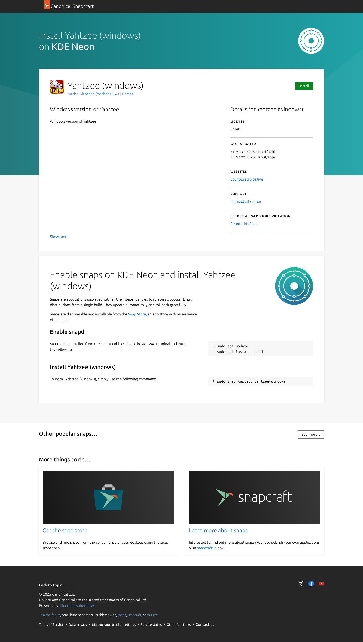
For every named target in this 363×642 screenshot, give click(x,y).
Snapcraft (134, 615)
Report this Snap (243, 224)
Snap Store (137, 314)
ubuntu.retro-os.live (246, 179)
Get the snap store (65, 530)
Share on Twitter (301, 583)
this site (152, 615)
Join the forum (49, 615)
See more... (311, 434)
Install (304, 86)
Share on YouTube (321, 583)
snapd (122, 615)
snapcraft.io (206, 548)
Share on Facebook (311, 583)
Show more (59, 237)
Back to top (51, 585)
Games (127, 94)
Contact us (205, 624)
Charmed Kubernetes (77, 605)
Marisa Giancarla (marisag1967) (94, 94)
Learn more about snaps (218, 530)
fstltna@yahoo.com (246, 201)
